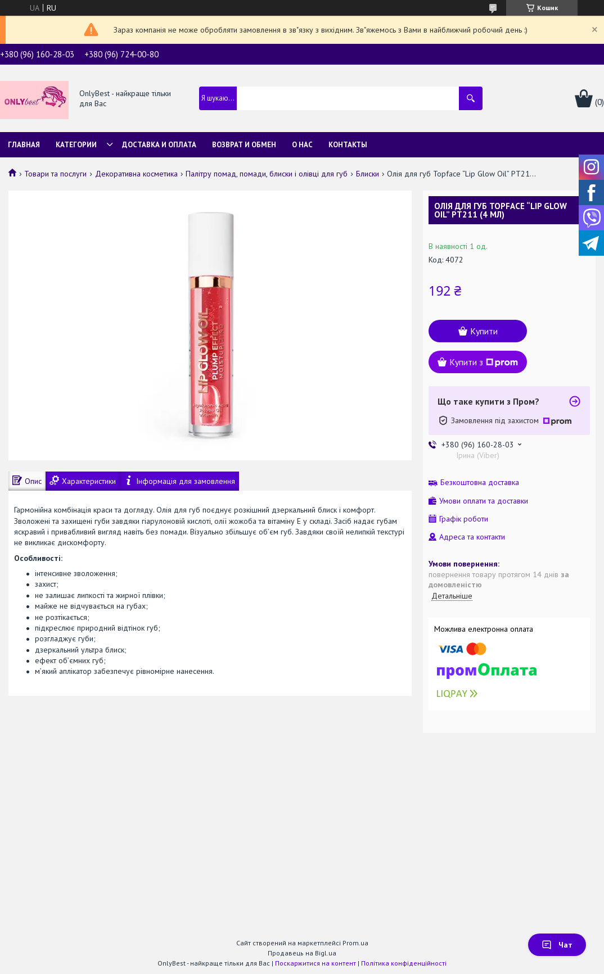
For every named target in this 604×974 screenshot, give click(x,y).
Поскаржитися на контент (315, 963)
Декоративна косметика (136, 174)
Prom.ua (355, 943)
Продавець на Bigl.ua (302, 953)
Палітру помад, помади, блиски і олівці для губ (267, 174)
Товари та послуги (55, 174)
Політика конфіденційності (404, 963)
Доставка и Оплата (159, 145)
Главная (24, 145)
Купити (484, 331)
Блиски (367, 174)
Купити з (483, 362)
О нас (302, 145)
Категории (76, 145)
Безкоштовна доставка (479, 482)
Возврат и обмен (244, 145)
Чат (557, 945)
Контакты (347, 145)
